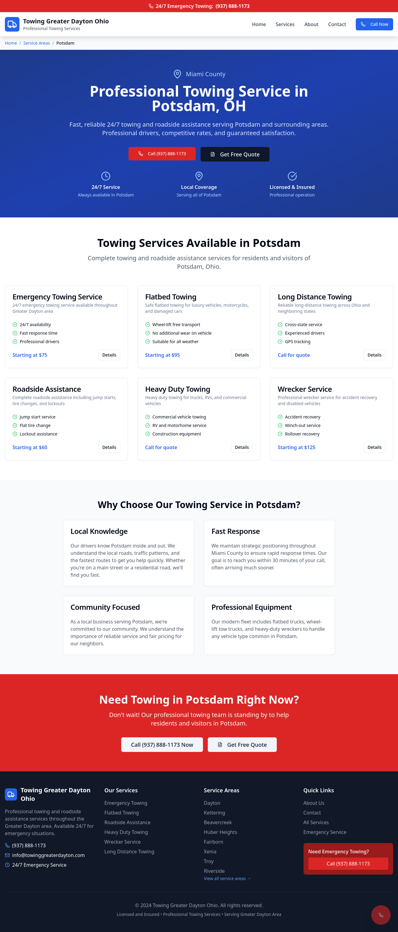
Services (285, 24)
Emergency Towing (126, 803)
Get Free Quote (235, 154)
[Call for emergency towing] (381, 915)
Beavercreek (218, 822)
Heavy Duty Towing (126, 832)
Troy (209, 861)
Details (109, 355)
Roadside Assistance (128, 822)
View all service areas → (227, 878)
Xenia (210, 851)
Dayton (212, 803)
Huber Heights (220, 832)
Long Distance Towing (130, 851)
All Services (316, 822)
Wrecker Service (123, 841)
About (311, 24)
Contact (337, 24)
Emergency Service (325, 832)
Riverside (214, 871)
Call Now (374, 24)
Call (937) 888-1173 (162, 153)
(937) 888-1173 (233, 6)
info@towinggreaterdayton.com (48, 855)
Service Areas (36, 43)
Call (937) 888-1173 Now (162, 744)
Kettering (214, 812)
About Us (314, 803)
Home (259, 24)
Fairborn (213, 841)
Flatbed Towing (122, 812)
